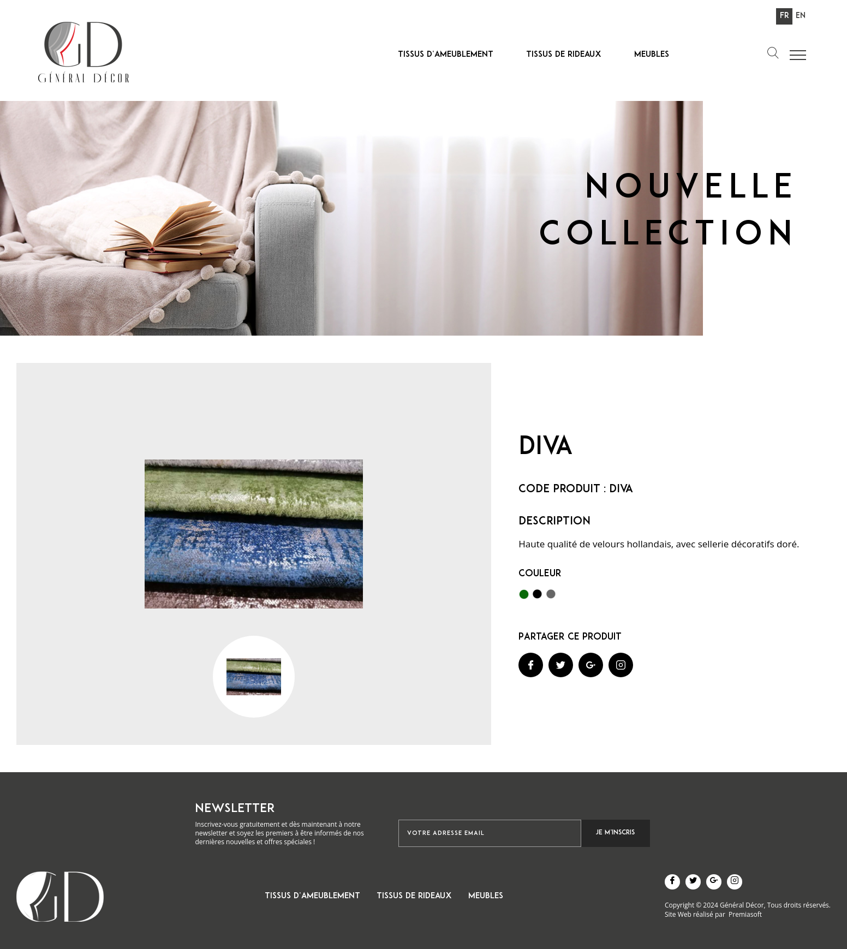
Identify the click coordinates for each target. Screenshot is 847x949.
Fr (784, 16)
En (801, 16)
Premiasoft (745, 914)
